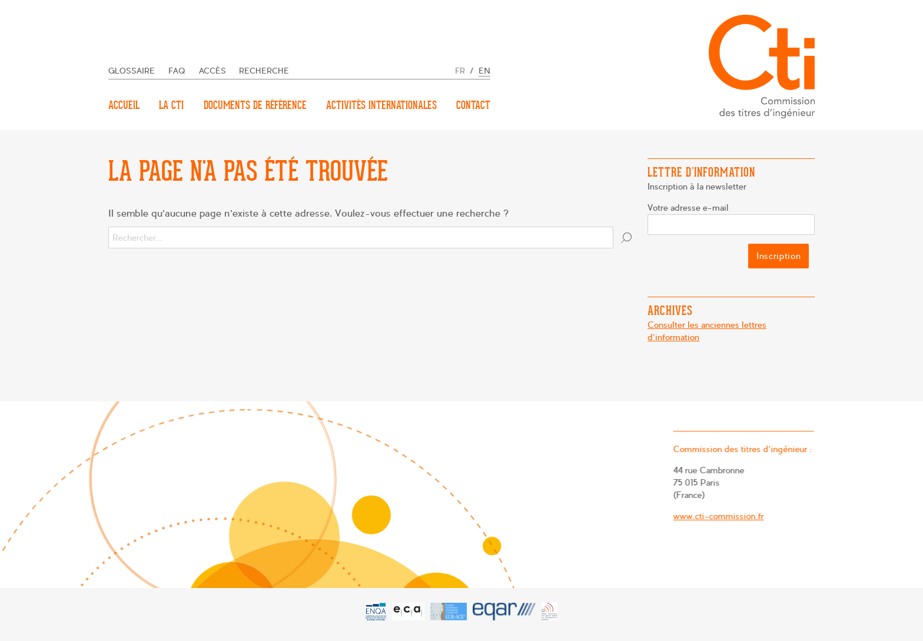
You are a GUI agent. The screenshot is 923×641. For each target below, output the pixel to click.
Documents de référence (255, 105)
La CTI (171, 105)
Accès (212, 71)
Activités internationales (381, 105)
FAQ (176, 71)
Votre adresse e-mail (688, 207)
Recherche (264, 71)
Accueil (124, 105)
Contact (473, 105)
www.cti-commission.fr (715, 516)
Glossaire (131, 71)
